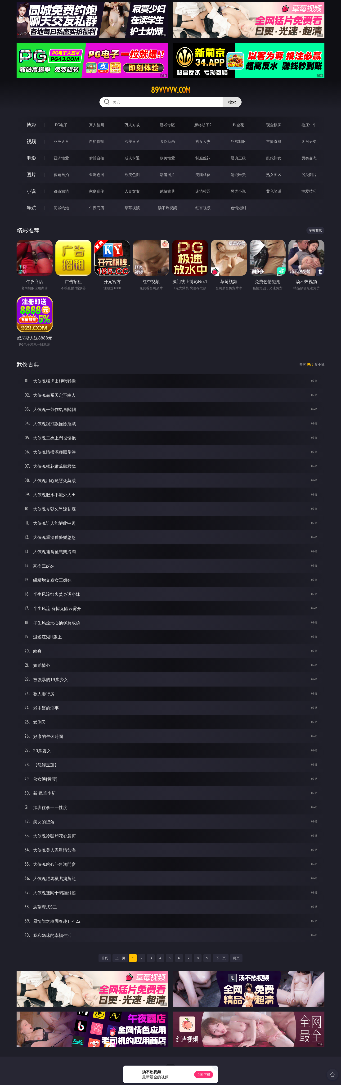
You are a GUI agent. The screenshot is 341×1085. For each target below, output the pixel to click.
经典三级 (238, 158)
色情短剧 (238, 207)
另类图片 (309, 174)
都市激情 (61, 191)
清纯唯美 (238, 174)
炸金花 (238, 124)
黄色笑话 (273, 191)
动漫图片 (167, 174)
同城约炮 (61, 207)
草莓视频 (132, 207)
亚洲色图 (96, 174)
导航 (31, 207)
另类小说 (238, 191)
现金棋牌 (273, 124)
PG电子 (61, 124)
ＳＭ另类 (309, 141)
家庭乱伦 (96, 191)
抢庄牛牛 (309, 124)
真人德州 (96, 124)
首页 (104, 958)
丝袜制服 (238, 141)
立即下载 (203, 1074)
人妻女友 (132, 191)
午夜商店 (96, 207)
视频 (31, 141)
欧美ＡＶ (132, 141)
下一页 (221, 958)
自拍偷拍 (96, 141)
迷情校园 (203, 191)
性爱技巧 (309, 191)
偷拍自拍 (96, 158)
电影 (31, 158)
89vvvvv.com (170, 90)
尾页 (236, 958)
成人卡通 (132, 158)
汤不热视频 (167, 207)
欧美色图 (132, 174)
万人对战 (132, 124)
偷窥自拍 (61, 174)
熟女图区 (273, 174)
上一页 (120, 958)
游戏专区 (167, 124)
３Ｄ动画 (167, 141)
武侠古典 (167, 191)
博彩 (31, 125)
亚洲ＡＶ (61, 141)
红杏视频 (203, 207)
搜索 (232, 102)
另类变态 (309, 158)
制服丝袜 (203, 158)
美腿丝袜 (203, 174)
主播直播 (273, 141)
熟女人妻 (203, 141)
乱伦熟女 (273, 158)
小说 (31, 191)
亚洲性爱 (61, 158)
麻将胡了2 (202, 124)
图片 (31, 174)
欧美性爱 (167, 158)
